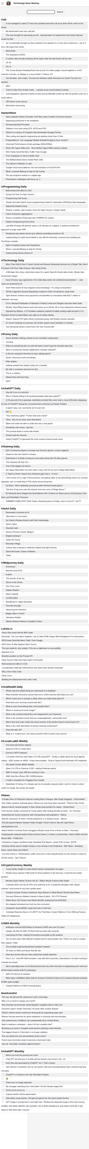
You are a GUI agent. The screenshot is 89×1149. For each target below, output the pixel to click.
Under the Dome (13, 540)
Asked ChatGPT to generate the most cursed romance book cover (34, 439)
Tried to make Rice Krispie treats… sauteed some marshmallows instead (37, 90)
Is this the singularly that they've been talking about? (28, 354)
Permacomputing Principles (18, 125)
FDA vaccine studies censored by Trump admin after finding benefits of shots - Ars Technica (41, 811)
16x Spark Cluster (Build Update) (20, 764)
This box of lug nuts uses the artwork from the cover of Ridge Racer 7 (36, 489)
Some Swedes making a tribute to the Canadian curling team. (32, 338)
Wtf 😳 (9, 412)
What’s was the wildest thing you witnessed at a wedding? (31, 691)
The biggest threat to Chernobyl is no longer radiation (25, 1032)
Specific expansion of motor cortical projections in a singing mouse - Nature (34, 819)
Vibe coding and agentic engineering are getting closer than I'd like (34, 136)
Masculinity (10, 51)
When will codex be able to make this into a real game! (29, 423)
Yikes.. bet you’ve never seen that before (23, 420)
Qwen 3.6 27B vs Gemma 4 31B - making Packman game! (31, 768)
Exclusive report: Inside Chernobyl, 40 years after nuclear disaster (30, 1009)
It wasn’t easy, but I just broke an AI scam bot (25, 408)
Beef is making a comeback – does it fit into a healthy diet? (27, 1024)
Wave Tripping (12, 594)
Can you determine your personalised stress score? (24, 1036)
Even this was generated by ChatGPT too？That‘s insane (30, 1063)
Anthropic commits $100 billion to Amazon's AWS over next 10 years (35, 927)
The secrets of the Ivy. (15, 578)
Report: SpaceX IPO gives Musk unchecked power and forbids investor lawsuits (40, 319)
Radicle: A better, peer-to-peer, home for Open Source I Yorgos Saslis (36, 210)
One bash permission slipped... (19, 745)
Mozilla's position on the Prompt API (17, 656)
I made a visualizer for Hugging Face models (25, 780)
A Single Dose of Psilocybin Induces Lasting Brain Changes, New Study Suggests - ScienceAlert (43, 799)
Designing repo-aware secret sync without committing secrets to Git (35, 233)
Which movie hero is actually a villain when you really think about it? (35, 698)
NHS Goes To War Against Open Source (19, 644)
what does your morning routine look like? (24, 702)
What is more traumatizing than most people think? (28, 706)
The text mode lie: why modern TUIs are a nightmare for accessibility (31, 648)
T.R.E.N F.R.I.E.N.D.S (15, 1090)
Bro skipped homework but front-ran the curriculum (28, 904)
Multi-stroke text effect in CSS (18, 190)
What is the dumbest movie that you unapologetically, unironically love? (36, 718)
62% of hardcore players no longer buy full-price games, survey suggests (37, 450)
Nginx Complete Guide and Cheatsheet (23, 245)
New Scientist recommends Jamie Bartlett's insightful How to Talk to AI (32, 1005)
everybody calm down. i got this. (20, 427)
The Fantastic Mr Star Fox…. (18, 462)
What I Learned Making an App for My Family (25, 171)
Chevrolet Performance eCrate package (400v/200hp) (29, 144)
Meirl (8, 86)
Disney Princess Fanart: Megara (20, 532)
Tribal (8, 555)
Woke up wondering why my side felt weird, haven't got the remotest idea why (39, 346)
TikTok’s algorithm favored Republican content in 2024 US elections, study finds (40, 292)
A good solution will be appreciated (21, 1094)
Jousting (9, 342)
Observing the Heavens (16, 610)
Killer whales (11, 361)
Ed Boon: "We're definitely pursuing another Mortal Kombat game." (34, 485)
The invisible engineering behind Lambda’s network (28, 947)
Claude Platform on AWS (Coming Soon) (23, 986)
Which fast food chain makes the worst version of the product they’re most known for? (43, 722)
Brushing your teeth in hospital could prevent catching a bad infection (31, 1028)
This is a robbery (13, 373)
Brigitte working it (13, 536)
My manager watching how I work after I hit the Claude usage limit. (34, 1086)
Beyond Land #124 (14, 571)
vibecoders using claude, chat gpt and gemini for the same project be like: (37, 1098)
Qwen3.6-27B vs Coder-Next (18, 749)
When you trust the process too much (22, 1055)
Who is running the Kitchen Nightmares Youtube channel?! (31, 350)
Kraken (9, 574)
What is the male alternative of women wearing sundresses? (32, 726)
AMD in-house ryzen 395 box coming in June (25, 772)
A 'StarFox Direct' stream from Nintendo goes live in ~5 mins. (32, 474)
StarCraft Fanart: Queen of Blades (20, 551)
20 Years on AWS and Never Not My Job (23, 951)
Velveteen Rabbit (13, 617)
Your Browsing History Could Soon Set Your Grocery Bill (30, 327)
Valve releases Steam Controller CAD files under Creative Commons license (38, 117)
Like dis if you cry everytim (17, 392)
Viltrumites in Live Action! (16, 516)
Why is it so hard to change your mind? (18, 1001)
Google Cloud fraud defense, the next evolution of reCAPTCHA (33, 167)
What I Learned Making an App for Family (24, 249)
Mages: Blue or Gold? (15, 613)
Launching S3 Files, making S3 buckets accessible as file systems (34, 935)
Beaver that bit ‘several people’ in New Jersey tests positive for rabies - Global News (38, 807)
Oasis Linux (7, 676)
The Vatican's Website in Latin (19, 164)
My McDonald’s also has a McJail (20, 31)
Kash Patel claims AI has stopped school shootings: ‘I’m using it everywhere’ (39, 288)
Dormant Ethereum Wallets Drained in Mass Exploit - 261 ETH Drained (36, 896)
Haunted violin (12, 528)
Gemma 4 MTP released (16, 753)
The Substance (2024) (15, 55)
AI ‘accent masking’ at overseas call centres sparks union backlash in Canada (39, 323)
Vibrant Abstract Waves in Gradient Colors (24, 621)
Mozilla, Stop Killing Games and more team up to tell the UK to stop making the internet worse (46, 307)
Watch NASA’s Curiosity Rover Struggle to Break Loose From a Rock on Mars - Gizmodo (40, 830)
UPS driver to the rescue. (17, 102)
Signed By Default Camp (16, 206)
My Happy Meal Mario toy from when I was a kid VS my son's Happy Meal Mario (40, 470)
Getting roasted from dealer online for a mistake (26, 365)
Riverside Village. (13, 544)
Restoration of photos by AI (17, 512)
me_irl (8, 66)
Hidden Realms (12, 590)
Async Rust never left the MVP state (17, 633)
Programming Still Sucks (16, 198)
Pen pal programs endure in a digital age (23, 175)
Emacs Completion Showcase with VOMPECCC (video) (30, 218)
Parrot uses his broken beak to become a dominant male (26, 1040)
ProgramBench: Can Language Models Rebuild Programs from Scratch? (37, 140)
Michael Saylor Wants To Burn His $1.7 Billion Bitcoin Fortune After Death (37, 881)
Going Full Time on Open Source (20, 194)
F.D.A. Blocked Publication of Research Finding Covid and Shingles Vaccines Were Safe (44, 303)
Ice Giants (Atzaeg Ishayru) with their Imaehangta (27, 520)
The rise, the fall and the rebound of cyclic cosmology (25, 997)
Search (60, 12)
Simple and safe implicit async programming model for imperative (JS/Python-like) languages (46, 202)
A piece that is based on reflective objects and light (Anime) (31, 548)
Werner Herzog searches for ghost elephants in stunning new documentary (34, 1016)
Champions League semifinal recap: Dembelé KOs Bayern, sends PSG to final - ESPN (39, 842)
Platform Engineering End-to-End (20, 222)
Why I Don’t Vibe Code (11, 672)
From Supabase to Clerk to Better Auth (22, 156)
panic (8, 381)
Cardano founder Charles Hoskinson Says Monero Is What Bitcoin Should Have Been (43, 892)
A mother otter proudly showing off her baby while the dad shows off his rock (38, 59)
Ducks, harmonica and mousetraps (21, 357)
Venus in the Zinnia (14, 582)
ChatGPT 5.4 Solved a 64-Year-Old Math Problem (27, 1075)
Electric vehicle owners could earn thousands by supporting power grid (32, 1013)
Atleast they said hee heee (17, 377)
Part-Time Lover (13, 586)
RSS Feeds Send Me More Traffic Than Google (26, 152)
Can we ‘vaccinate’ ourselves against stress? (21, 1044)
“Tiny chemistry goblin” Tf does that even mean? (26, 416)
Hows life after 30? (14, 730)
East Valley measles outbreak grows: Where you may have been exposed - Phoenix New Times (43, 803)
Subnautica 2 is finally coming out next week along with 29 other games (36, 458)
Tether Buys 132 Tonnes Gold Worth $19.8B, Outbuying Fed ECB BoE (36, 900)
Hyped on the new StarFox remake (21, 454)
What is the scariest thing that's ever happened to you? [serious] (33, 714)
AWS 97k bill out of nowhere (18, 974)
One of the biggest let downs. (18, 466)
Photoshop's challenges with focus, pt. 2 (23, 179)
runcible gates (12, 598)
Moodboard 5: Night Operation (19, 602)
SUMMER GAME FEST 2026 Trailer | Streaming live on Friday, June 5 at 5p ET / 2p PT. (43, 501)
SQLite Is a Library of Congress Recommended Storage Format (33, 132)
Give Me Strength (13, 606)
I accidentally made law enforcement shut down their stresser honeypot (32, 668)
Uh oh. (9, 62)
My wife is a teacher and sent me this (22, 369)
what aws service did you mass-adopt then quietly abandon (31, 954)
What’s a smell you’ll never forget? (20, 710)
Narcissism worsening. (15, 105)
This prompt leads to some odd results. (22, 431)
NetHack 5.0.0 (8, 652)
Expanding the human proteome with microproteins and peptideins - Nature (34, 815)
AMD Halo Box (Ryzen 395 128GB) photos (24, 776)
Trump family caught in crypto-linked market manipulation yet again (34, 869)
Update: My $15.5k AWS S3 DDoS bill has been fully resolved (32, 931)
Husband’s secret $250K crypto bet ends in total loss (28, 908)
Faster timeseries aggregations (19, 214)
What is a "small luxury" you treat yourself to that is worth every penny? (36, 734)
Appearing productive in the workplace (22, 121)
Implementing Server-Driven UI (19, 253)
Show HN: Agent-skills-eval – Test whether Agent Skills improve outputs (36, 148)
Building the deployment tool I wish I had (19, 679)
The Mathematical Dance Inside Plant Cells (24, 160)
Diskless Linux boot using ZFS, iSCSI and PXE (26, 128)
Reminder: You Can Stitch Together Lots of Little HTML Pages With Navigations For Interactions (43, 636)
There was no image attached (18, 1082)
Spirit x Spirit (11, 524)
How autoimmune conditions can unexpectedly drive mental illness (30, 1020)
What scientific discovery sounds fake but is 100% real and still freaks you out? (40, 695)
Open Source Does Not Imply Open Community (22, 660)
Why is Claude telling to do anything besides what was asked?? (33, 396)
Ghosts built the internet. (16, 435)
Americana (10, 567)
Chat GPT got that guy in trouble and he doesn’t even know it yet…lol (35, 1059)
